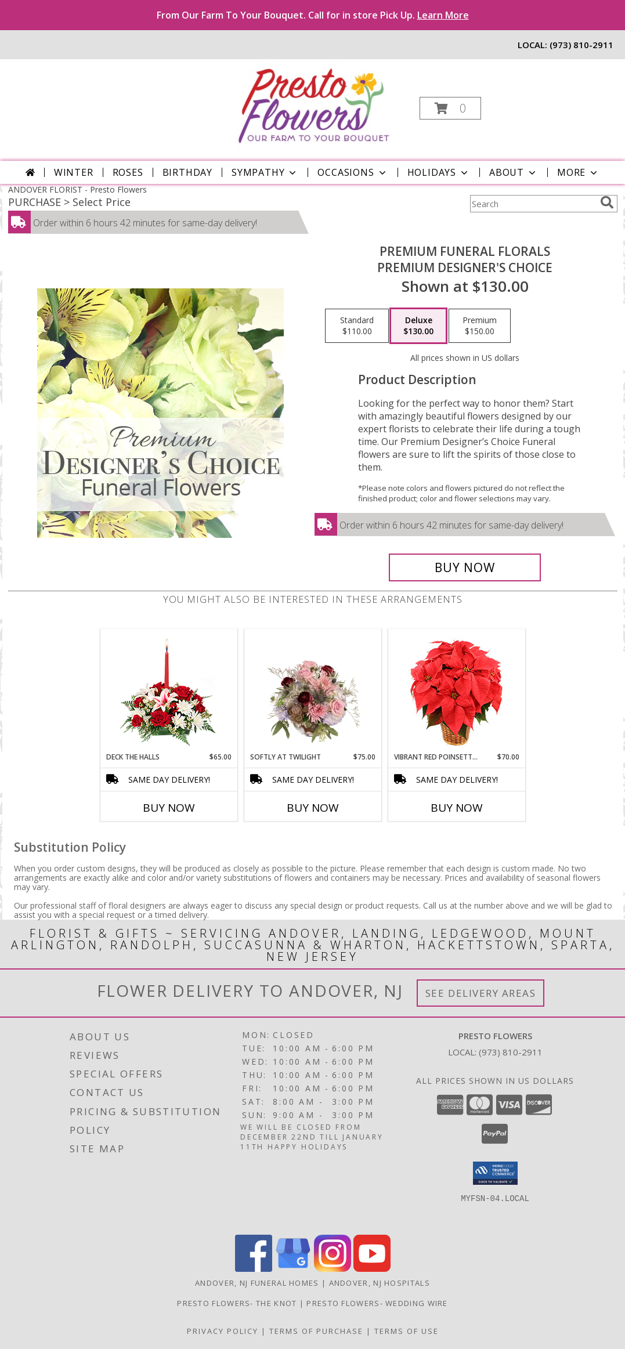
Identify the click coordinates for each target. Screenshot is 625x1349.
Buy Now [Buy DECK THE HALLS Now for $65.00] (169, 807)
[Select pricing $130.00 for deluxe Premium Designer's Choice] (418, 326)
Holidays (438, 172)
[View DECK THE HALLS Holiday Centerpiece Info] (168, 691)
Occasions (352, 172)
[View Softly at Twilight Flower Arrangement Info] (312, 690)
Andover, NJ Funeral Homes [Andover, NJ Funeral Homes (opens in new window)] (257, 1283)
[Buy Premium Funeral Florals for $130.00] (465, 567)
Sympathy (265, 172)
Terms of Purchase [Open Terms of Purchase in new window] (316, 1331)
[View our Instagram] (332, 1268)
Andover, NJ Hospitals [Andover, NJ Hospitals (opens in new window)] (379, 1283)
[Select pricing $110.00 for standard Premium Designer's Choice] (357, 326)
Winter (73, 172)
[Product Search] (533, 204)
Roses (128, 172)
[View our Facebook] (253, 1268)
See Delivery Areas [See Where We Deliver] (480, 993)
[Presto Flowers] (311, 104)
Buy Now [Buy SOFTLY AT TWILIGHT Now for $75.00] (313, 807)
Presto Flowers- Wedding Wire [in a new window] (376, 1303)
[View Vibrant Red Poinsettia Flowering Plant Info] (456, 691)
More (578, 172)
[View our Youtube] (372, 1268)
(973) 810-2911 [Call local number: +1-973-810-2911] (581, 44)
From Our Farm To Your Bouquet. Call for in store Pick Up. (313, 15)
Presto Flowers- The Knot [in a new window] (238, 1303)
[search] (607, 202)
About (513, 172)
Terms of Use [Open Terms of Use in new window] (406, 1331)
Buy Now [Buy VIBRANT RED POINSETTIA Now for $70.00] (457, 807)
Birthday (187, 172)
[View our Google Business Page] (293, 1268)
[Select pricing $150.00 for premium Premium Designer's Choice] (479, 326)
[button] (450, 108)
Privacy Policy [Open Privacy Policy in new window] (222, 1331)
